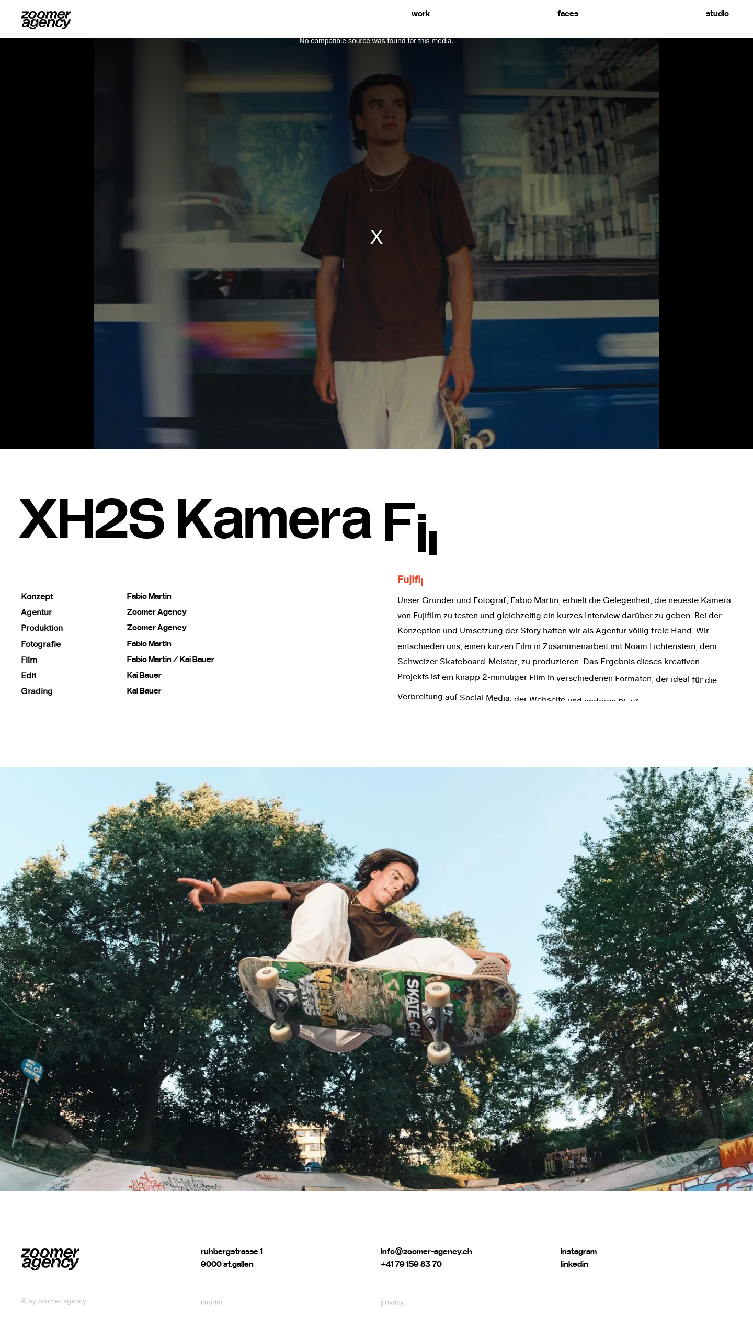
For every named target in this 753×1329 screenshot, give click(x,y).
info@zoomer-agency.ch (426, 1267)
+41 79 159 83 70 (411, 1280)
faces (567, 13)
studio (717, 13)
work (421, 13)
